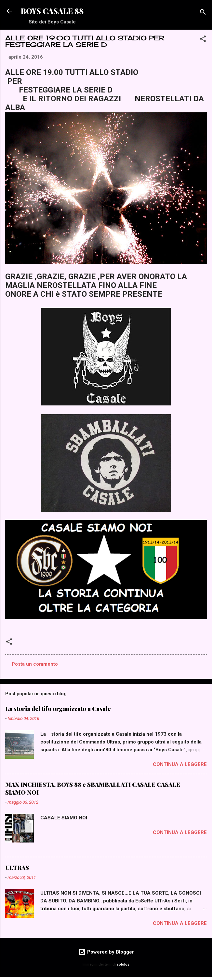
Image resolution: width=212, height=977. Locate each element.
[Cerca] (203, 13)
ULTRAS (17, 867)
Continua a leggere (180, 764)
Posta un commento (35, 664)
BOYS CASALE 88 (52, 11)
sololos (123, 964)
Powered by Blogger (106, 952)
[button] (203, 40)
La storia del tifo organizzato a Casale (58, 709)
